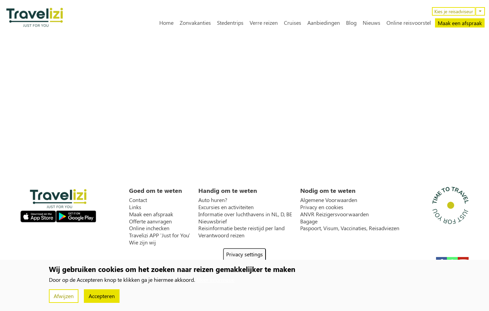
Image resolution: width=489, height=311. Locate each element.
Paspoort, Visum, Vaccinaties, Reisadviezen (349, 228)
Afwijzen (64, 295)
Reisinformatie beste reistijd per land (241, 228)
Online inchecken (149, 228)
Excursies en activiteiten (226, 207)
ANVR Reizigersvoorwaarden (334, 214)
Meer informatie (215, 279)
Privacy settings (244, 254)
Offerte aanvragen (150, 221)
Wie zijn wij (142, 242)
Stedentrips (230, 22)
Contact (138, 200)
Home (166, 22)
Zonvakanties (195, 22)
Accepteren (102, 295)
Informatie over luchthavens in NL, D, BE (245, 214)
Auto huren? (212, 200)
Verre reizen (264, 22)
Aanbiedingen (323, 22)
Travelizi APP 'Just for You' (159, 235)
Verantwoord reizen (221, 235)
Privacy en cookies (321, 207)
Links (135, 207)
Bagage (309, 221)
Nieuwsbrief (212, 221)
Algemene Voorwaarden (328, 200)
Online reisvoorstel (408, 22)
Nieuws (371, 22)
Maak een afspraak (460, 22)
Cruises (292, 22)
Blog (351, 22)
